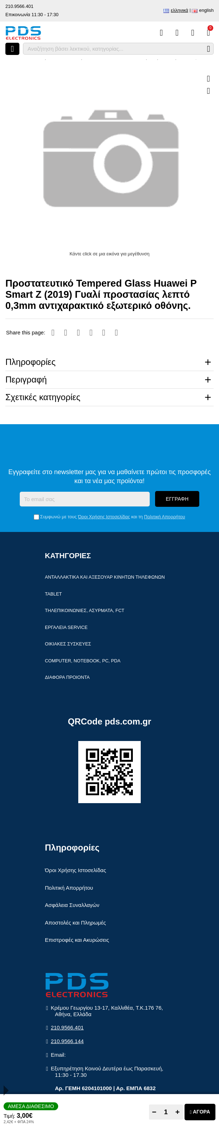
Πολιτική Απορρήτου (164, 517)
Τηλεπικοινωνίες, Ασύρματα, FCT (84, 611)
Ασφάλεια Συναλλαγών (72, 906)
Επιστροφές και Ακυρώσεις (77, 940)
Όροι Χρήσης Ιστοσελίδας (104, 517)
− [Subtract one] (154, 1112)
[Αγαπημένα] (177, 33)
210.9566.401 (19, 6)
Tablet (53, 594)
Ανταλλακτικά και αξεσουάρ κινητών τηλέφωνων (105, 577)
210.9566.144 (67, 1041)
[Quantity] (166, 1112)
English (206, 10)
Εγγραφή (177, 500)
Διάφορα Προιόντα (67, 677)
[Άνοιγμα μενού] (12, 49)
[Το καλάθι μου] (208, 33)
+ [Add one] (177, 1112)
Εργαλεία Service (66, 627)
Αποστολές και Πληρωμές (75, 923)
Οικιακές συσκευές (68, 644)
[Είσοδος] (192, 33)
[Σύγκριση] (161, 33)
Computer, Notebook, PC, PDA (82, 661)
